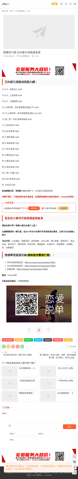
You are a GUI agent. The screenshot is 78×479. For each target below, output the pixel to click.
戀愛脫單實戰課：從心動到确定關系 (28, 393)
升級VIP (63, 208)
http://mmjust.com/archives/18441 (40, 262)
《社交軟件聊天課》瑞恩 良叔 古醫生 (17, 355)
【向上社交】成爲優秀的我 (66, 368)
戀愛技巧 (28, 340)
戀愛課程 (38, 340)
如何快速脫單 (8, 340)
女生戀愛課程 (24, 56)
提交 (69, 427)
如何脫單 (19, 340)
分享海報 (71, 346)
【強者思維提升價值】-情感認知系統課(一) (27, 380)
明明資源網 (6, 4)
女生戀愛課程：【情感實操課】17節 (66, 393)
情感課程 (47, 340)
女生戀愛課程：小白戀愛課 (28, 368)
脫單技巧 (68, 340)
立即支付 (34, 208)
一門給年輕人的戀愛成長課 (66, 380)
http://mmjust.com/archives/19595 (32, 269)
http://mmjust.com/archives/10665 (40, 266)
